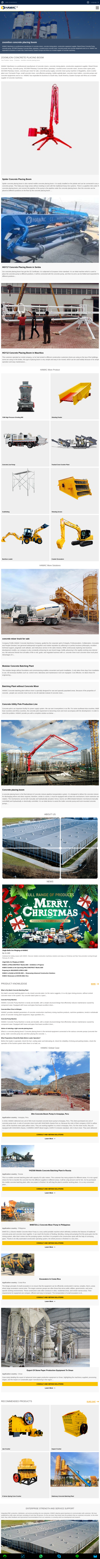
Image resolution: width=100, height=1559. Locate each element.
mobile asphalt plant (59, 73)
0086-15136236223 (11, 2)
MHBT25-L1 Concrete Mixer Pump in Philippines (50, 1225)
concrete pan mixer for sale (29, 71)
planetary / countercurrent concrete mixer (45, 48)
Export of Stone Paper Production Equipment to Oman (50, 1370)
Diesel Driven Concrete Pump (86, 46)
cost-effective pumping (43, 73)
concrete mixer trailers (74, 73)
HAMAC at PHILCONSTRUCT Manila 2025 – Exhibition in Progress (23, 965)
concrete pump (6, 48)
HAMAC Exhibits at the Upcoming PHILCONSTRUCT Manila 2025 (22, 967)
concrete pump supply (47, 71)
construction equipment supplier (67, 46)
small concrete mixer (28, 73)
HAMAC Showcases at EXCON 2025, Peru (15, 976)
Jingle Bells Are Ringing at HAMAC (13, 962)
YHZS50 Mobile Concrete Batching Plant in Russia (50, 1171)
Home (11, 60)
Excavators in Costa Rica (50, 1279)
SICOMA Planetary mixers (10, 71)
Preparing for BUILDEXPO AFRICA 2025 (14, 970)
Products (17, 60)
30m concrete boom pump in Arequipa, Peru (50, 1114)
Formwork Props (14, 73)
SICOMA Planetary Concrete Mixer (22, 48)
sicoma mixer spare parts (86, 68)
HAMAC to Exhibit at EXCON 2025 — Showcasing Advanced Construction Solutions (28, 973)
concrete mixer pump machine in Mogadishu (71, 71)
